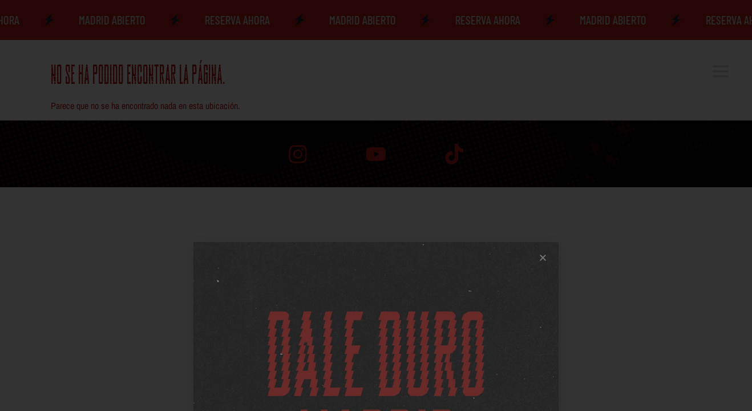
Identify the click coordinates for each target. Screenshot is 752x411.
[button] (543, 385)
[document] (376, 205)
